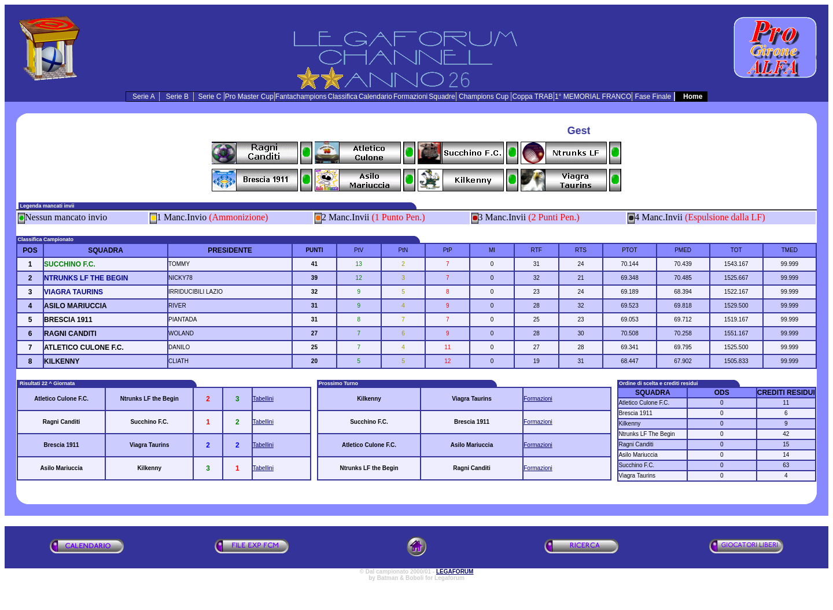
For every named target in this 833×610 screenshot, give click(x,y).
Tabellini (263, 398)
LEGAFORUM (454, 571)
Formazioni (538, 398)
